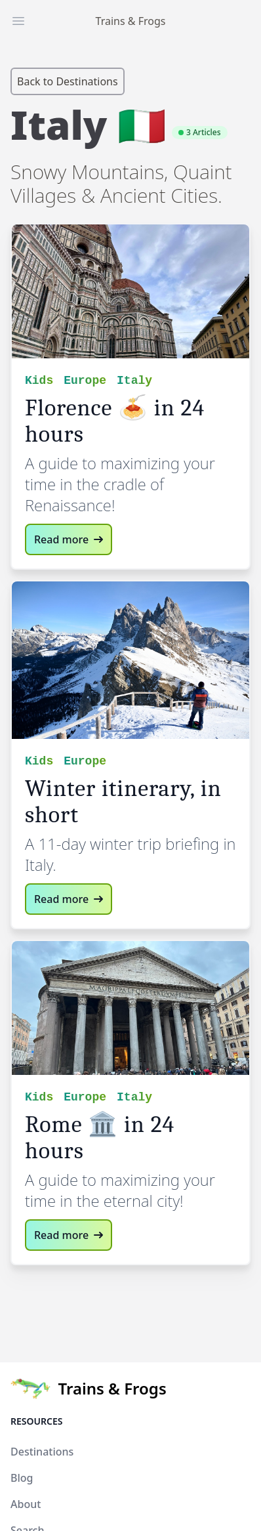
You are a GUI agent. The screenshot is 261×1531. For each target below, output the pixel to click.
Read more (68, 539)
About (25, 1504)
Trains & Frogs (131, 21)
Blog (21, 1478)
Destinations (41, 1451)
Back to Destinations (67, 81)
